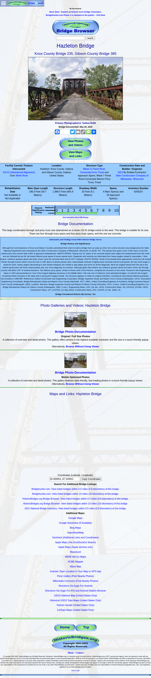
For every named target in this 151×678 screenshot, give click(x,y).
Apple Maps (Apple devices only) (75, 547)
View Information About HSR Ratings (75, 217)
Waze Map (75, 566)
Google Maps (75, 518)
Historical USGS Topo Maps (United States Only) (75, 600)
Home (65, 627)
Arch (94, 172)
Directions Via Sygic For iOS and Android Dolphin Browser (75, 590)
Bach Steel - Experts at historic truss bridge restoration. (75, 12)
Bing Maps (75, 528)
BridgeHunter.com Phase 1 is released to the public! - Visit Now (75, 15)
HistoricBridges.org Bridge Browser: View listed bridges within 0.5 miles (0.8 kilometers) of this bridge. (75, 498)
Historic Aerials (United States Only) (75, 605)
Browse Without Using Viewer (82, 346)
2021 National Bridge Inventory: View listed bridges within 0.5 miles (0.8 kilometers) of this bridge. (76, 508)
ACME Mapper (75, 561)
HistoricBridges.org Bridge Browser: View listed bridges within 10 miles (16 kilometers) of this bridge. (75, 503)
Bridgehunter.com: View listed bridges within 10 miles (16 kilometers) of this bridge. (75, 494)
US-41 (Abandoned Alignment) (19, 172)
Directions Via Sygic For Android (75, 586)
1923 (120, 172)
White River (22, 175)
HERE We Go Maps (75, 557)
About (70, 652)
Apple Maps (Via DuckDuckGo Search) (75, 542)
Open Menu (3, 3)
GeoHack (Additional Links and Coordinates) (75, 537)
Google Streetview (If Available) (75, 523)
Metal (86, 169)
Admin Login (75, 670)
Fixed (101, 172)
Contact (80, 652)
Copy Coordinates (91, 479)
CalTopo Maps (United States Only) (75, 610)
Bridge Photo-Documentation (75, 331)
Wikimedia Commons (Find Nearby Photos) (75, 581)
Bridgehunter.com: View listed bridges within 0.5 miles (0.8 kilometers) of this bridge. (75, 489)
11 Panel (94, 169)
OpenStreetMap (75, 532)
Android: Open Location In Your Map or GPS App (75, 571)
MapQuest (75, 552)
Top (86, 627)
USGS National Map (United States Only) (75, 595)
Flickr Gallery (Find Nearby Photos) (75, 576)
